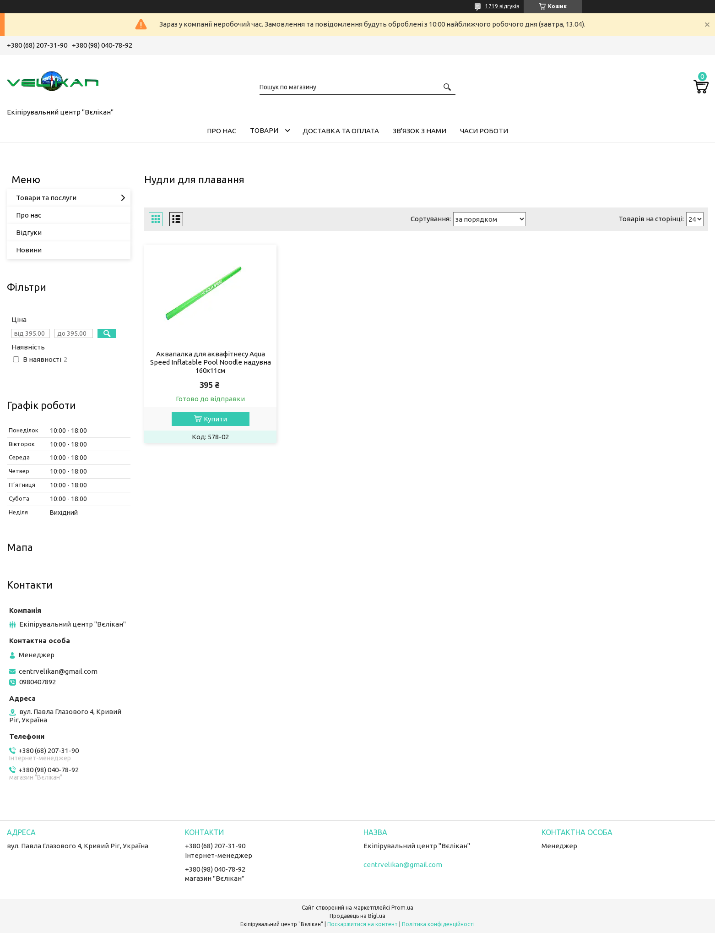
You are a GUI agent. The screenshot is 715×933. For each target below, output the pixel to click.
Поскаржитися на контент (362, 924)
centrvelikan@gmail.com (58, 671)
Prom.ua (402, 908)
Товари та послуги (46, 198)
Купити (215, 419)
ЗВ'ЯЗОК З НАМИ (419, 131)
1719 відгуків (502, 6)
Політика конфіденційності (438, 924)
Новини (29, 250)
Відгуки (29, 232)
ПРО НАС (221, 131)
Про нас (28, 215)
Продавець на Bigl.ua (357, 916)
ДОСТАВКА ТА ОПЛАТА (341, 131)
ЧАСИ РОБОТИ (484, 131)
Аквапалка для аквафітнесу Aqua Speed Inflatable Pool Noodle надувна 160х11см (210, 362)
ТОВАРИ (264, 130)
